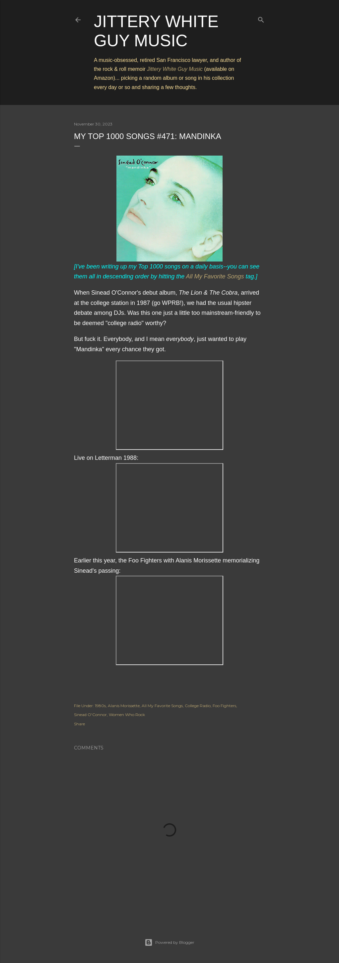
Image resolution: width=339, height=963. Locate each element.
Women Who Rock (127, 714)
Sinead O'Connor (90, 714)
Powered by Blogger (169, 942)
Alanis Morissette (124, 705)
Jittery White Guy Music (175, 69)
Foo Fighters (224, 705)
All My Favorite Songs (215, 276)
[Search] (261, 18)
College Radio (198, 705)
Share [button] (79, 723)
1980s (100, 705)
